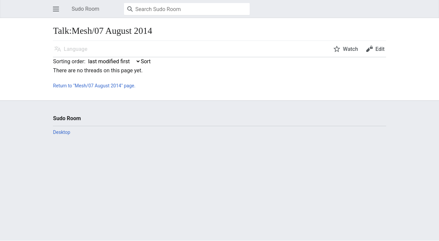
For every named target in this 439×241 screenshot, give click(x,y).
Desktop (61, 132)
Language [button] (75, 49)
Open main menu (58, 12)
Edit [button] (379, 49)
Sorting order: (69, 61)
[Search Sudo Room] (187, 9)
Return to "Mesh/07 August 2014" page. (94, 85)
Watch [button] (350, 49)
